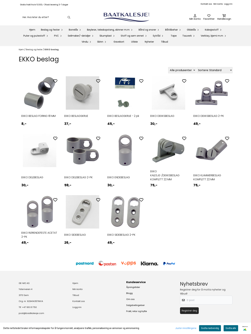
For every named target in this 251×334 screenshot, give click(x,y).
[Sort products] (214, 70)
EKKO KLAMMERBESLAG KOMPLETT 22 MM (207, 177)
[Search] (69, 17)
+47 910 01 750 (29, 307)
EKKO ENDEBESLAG (118, 177)
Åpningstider (133, 287)
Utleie (134, 41)
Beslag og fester (34, 49)
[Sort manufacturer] (182, 70)
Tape (174, 35)
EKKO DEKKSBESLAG (162, 116)
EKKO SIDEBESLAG (75, 235)
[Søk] (46, 17)
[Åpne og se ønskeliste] (209, 17)
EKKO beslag (51, 49)
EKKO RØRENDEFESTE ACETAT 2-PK (39, 235)
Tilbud (164, 41)
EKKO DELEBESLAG (32, 177)
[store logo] (126, 17)
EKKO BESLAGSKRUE (76, 116)
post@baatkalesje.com (31, 313)
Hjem (21, 49)
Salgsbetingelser (135, 305)
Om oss (130, 299)
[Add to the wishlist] (55, 81)
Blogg (129, 293)
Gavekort (119, 41)
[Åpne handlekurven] (224, 17)
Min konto (218, 4)
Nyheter (149, 41)
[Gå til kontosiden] (195, 17)
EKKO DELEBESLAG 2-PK (78, 177)
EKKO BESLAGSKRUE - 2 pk (123, 116)
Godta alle (231, 328)
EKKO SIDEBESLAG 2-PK (121, 235)
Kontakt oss (206, 4)
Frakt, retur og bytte (136, 311)
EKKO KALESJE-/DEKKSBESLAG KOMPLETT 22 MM (165, 175)
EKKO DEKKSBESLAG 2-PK (208, 116)
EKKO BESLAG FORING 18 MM (38, 116)
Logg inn (228, 4)
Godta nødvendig (210, 328)
